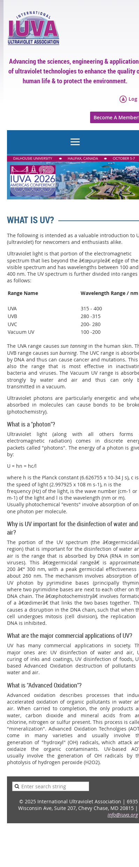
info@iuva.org (123, 814)
